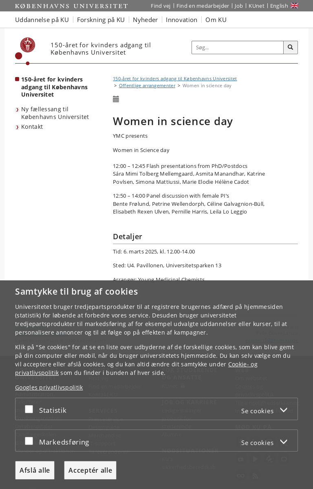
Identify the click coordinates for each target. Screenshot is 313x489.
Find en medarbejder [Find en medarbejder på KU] (202, 5)
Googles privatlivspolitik (49, 387)
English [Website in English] (279, 5)
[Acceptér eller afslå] (31, 409)
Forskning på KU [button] (101, 19)
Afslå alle (35, 470)
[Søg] (290, 48)
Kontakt (32, 126)
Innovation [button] (181, 19)
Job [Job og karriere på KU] (239, 5)
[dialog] (156, 384)
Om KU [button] (216, 19)
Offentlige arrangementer (147, 85)
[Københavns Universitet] (25, 51)
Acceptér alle (90, 470)
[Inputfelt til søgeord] (238, 48)
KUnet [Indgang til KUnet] (257, 5)
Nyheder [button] (145, 19)
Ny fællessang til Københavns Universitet (55, 113)
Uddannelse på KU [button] (42, 19)
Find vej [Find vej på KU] (160, 5)
